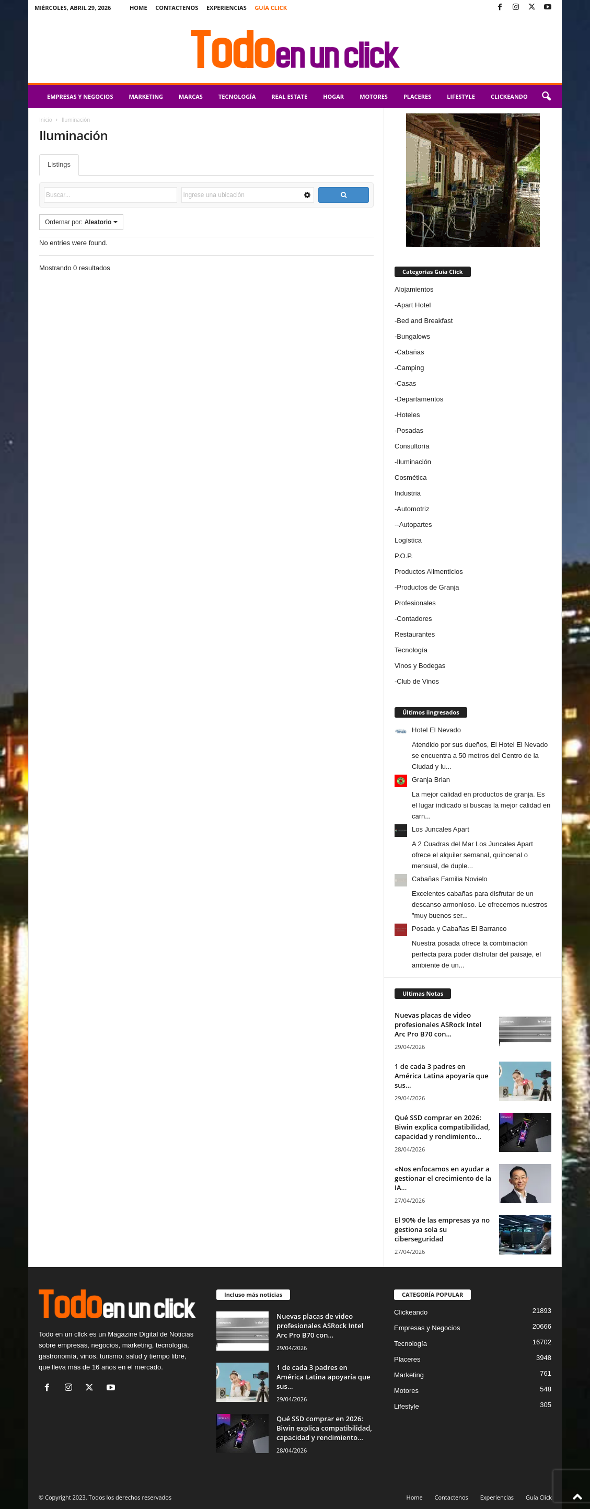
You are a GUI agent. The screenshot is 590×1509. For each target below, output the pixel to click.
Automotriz (413, 509)
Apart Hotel (414, 305)
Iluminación (414, 462)
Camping (410, 368)
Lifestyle (461, 96)
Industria (408, 493)
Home (138, 7)
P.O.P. (404, 556)
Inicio (45, 119)
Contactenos (176, 7)
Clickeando (509, 96)
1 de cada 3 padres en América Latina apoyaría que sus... (442, 1076)
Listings (59, 164)
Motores (374, 96)
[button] (546, 96)
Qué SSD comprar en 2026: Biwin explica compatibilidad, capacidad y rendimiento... (442, 1127)
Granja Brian (431, 780)
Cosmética (410, 477)
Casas (406, 383)
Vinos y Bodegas (420, 666)
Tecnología (237, 96)
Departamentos (420, 399)
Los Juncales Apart (440, 829)
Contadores (414, 619)
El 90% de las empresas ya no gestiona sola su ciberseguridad (442, 1229)
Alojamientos (414, 289)
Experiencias (226, 7)
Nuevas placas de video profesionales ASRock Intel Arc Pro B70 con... (438, 1024)
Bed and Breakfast (425, 321)
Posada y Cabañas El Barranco (459, 928)
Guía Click (270, 7)
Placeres (417, 96)
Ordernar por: (81, 222)
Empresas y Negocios (80, 96)
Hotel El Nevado (436, 730)
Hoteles (408, 415)
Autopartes (415, 524)
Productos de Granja (428, 587)
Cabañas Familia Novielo (450, 879)
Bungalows (413, 336)
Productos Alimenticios (429, 571)
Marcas (191, 96)
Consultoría (412, 446)
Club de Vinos (418, 681)
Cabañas (410, 352)
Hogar (333, 96)
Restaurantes (415, 634)
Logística (408, 540)
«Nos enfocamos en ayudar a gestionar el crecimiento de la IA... (443, 1178)
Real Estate (289, 96)
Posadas (410, 430)
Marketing (146, 96)
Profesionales (415, 603)
